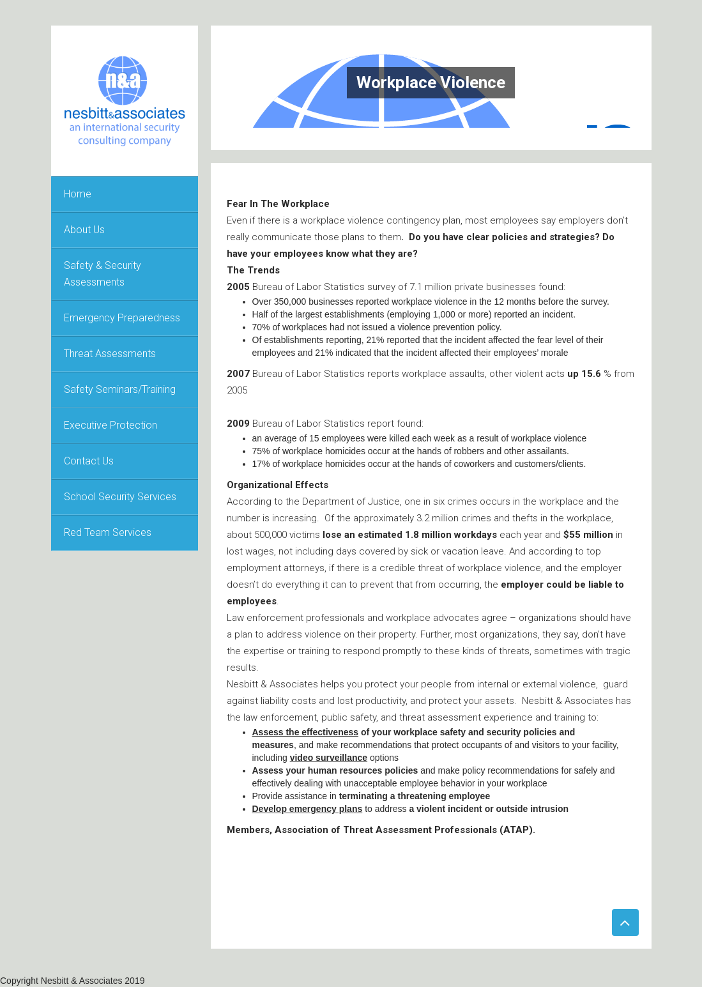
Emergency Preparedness (122, 318)
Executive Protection (110, 425)
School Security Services (120, 497)
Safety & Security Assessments (102, 273)
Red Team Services (107, 532)
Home (77, 194)
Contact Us (89, 461)
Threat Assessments (110, 354)
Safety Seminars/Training (120, 389)
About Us (84, 230)
